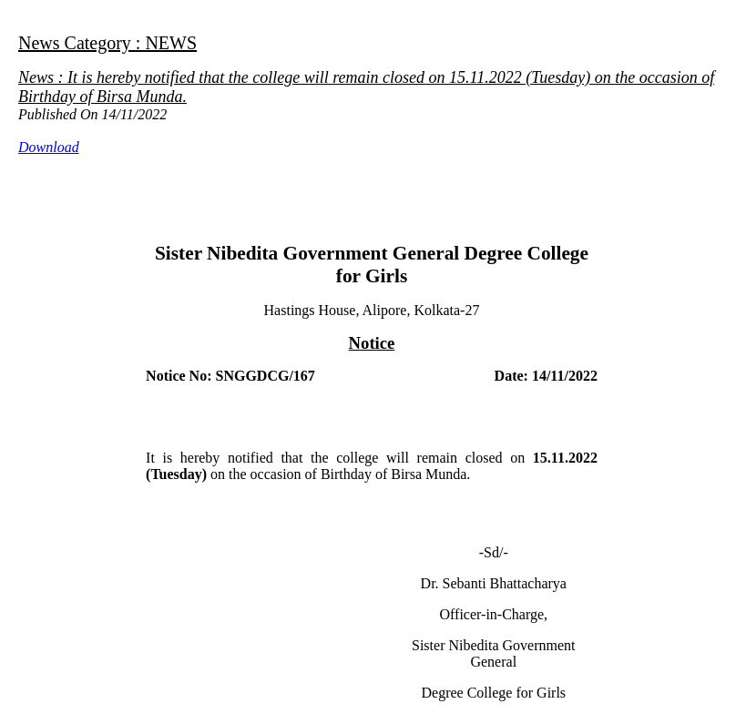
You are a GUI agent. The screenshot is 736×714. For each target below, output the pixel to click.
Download (48, 147)
